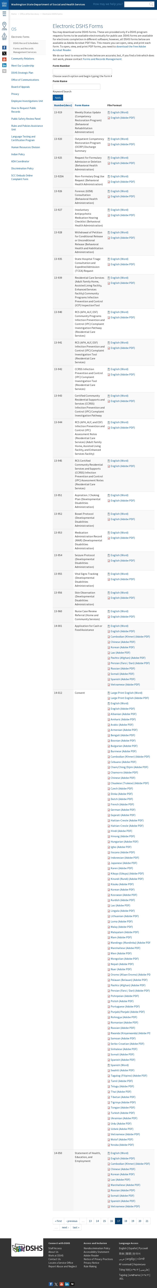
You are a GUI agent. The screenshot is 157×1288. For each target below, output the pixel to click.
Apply (58, 97)
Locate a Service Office (60, 1262)
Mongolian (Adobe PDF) (125, 958)
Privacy (15, 94)
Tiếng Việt (124, 1269)
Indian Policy (18, 154)
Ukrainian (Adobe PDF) (124, 1118)
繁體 (129, 1253)
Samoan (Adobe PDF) (123, 1038)
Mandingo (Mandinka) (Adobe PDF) (131, 942)
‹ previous (71, 1221)
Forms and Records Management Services (24, 50)
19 (132, 1221)
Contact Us (54, 1259)
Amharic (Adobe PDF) (123, 719)
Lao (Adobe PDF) (120, 652)
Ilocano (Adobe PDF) (123, 852)
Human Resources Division (25, 147)
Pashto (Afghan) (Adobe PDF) (128, 657)
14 (97, 1221)
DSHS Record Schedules (25, 43)
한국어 (137, 1253)
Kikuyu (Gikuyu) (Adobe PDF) (127, 873)
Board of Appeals (20, 86)
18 (125, 1221)
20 (139, 1221)
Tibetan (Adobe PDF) (123, 1097)
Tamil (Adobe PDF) (122, 1081)
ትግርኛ (145, 1275)
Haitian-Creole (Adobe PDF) (127, 820)
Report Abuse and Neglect (62, 1266)
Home (14, 14)
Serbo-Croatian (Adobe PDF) (127, 1043)
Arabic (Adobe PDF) (122, 724)
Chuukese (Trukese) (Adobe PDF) (130, 783)
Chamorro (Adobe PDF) (124, 772)
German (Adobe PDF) (123, 809)
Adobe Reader (91, 1255)
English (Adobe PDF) (123, 117)
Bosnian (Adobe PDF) (123, 740)
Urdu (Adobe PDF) (121, 1123)
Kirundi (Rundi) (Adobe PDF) (127, 879)
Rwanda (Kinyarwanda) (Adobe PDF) (132, 1033)
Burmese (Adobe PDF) (123, 751)
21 (147, 1221)
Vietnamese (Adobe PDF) (125, 684)
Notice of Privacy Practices (98, 1259)
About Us (53, 1252)
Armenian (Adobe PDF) (124, 730)
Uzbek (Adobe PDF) (122, 1129)
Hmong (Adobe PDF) (123, 836)
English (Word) (119, 112)
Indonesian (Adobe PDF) (125, 857)
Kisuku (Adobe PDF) (122, 884)
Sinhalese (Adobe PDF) (124, 1049)
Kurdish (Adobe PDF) (123, 900)
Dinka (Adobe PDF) (122, 793)
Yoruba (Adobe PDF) (122, 1144)
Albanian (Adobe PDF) (123, 714)
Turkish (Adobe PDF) (123, 1113)
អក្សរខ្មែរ (131, 1259)
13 (90, 1221)
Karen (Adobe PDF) (122, 868)
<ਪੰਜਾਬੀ (141, 1259)
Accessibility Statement (96, 1252)
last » (76, 1227)
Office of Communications (25, 79)
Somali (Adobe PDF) (122, 673)
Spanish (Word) (120, 1065)
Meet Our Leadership (22, 65)
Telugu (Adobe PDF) (122, 1086)
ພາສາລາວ (134, 1275)
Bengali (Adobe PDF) (123, 735)
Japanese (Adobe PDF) (124, 863)
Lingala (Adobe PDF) (123, 910)
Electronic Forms (20, 36)
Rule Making (90, 1266)
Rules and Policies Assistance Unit (27, 127)
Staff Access (55, 1248)
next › (65, 1227)
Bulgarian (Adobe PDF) (124, 746)
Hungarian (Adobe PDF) (124, 841)
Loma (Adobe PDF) (122, 921)
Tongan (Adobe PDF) (123, 1107)
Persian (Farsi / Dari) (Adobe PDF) (130, 663)
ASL (121, 1278)
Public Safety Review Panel (25, 118)
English (123, 1248)
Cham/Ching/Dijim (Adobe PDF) (129, 767)
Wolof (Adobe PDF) (122, 1139)
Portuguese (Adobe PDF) (125, 1006)
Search (151, 4)
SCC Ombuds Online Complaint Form (22, 177)
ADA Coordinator (20, 161)
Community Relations (22, 58)
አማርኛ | (135, 1269)
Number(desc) (63, 105)
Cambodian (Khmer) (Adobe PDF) (130, 636)
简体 (121, 1253)
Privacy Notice (91, 1262)
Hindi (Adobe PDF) (121, 831)
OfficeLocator (4, 26)
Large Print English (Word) (126, 692)
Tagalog (123, 1275)
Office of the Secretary (29, 14)
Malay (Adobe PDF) (122, 926)
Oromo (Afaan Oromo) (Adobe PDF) (132, 974)
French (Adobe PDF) (122, 804)
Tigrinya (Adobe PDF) (123, 1102)
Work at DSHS (55, 1255)
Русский (143, 1248)
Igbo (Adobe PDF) (121, 847)
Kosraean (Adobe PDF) (124, 895)
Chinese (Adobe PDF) (123, 642)
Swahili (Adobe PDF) (122, 1070)
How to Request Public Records (23, 109)
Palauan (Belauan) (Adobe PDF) (129, 980)
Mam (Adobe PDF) (121, 937)
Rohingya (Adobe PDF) (124, 1017)
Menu (4, 13)
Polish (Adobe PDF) (122, 1001)
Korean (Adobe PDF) (123, 647)
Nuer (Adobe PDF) (121, 969)
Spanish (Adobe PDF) (123, 679)
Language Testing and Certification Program (23, 138)
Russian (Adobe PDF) (123, 668)
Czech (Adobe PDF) (122, 788)
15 (104, 1221)
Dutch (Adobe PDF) (122, 799)
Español (132, 1248)
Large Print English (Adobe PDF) (130, 698)
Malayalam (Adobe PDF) (125, 932)
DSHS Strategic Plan (22, 72)
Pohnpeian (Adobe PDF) (125, 996)
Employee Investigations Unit (27, 101)
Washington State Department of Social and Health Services (48, 4)
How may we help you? (108, 4)
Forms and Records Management (102, 59)
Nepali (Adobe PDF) (122, 964)
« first (58, 1221)
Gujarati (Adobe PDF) (123, 815)
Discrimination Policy (22, 168)
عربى (122, 1259)
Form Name (60, 81)
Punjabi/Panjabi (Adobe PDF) (128, 1011)
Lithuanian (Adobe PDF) (125, 916)
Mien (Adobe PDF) (121, 953)
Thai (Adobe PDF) (121, 1091)
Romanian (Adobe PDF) (124, 1022)
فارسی (144, 1269)
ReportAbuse (4, 36)
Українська (139, 1264)
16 (111, 1221)
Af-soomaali (125, 1264)
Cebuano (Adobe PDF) (123, 762)
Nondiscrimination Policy (97, 1248)
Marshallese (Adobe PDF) (125, 948)
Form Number (61, 65)
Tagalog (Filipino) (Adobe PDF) (129, 1075)
